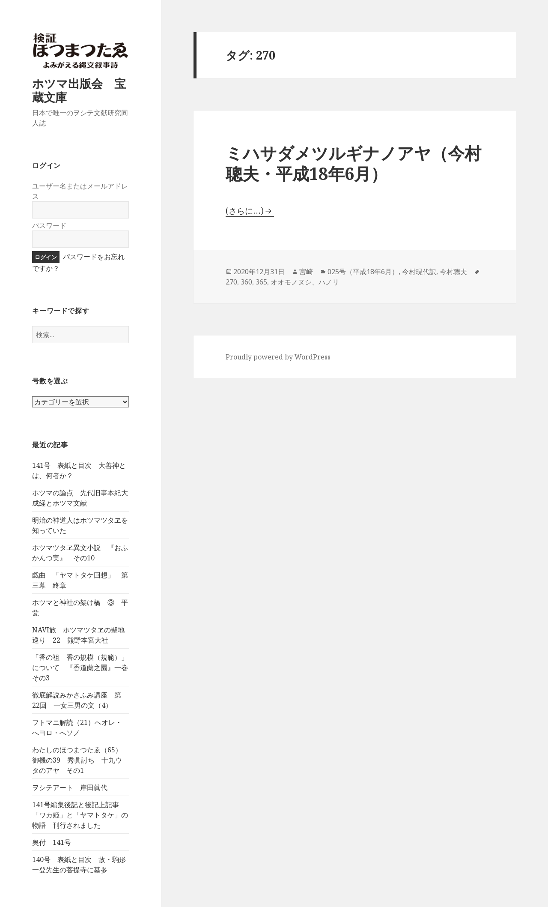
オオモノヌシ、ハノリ (305, 282)
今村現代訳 (419, 271)
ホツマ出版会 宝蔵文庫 (79, 90)
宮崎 (306, 271)
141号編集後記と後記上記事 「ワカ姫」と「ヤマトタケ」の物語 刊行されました (80, 815)
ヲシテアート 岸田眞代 (69, 787)
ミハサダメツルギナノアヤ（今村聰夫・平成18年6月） (353, 163)
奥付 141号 (51, 842)
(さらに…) (245, 210)
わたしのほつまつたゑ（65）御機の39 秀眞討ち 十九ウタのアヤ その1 (77, 760)
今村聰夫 (453, 271)
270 (231, 282)
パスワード (49, 225)
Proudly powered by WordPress (278, 357)
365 (261, 282)
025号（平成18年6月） (363, 271)
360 (246, 282)
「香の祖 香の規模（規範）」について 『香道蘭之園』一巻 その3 (83, 667)
